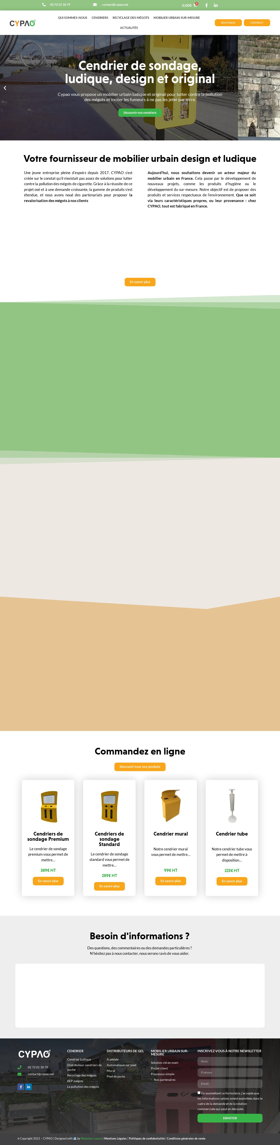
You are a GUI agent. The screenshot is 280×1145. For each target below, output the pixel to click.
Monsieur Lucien (91, 1138)
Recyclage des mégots (131, 17)
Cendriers (100, 17)
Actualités (129, 27)
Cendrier (75, 1051)
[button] (5, 87)
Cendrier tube (232, 834)
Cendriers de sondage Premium (48, 836)
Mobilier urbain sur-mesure (177, 17)
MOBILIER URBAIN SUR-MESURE (169, 1052)
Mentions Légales (115, 1138)
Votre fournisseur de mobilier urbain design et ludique (140, 158)
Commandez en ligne (140, 751)
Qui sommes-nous (72, 17)
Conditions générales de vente (186, 1138)
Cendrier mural (171, 834)
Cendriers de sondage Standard (109, 839)
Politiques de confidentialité (147, 1138)
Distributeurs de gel (125, 1051)
